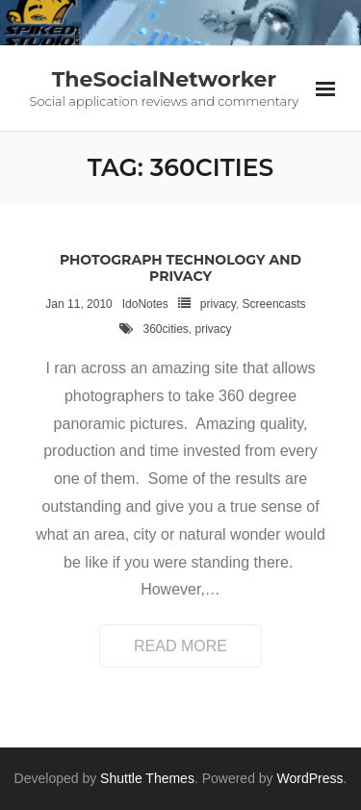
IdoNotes (145, 304)
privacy (218, 304)
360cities (165, 329)
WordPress (310, 778)
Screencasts (274, 304)
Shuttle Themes (147, 778)
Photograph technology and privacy (180, 268)
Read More (180, 646)
